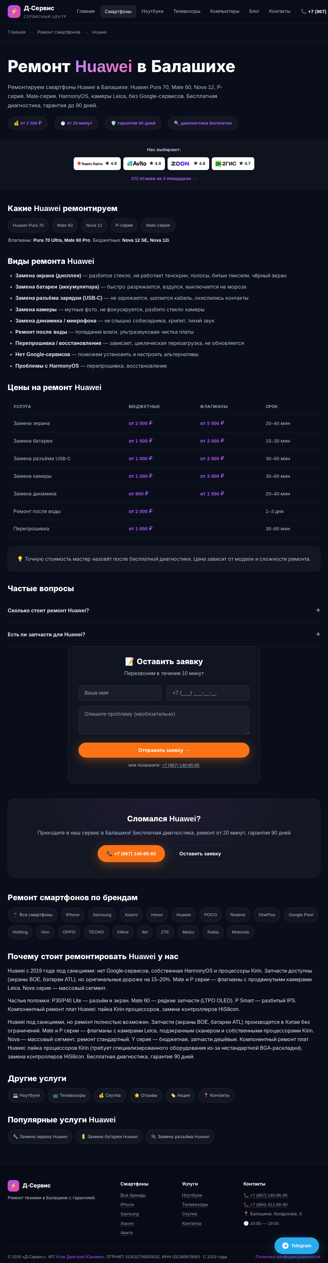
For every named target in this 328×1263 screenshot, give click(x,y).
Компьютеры (225, 11)
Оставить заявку (200, 855)
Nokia (270, 929)
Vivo (88, 929)
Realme (253, 913)
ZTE (219, 929)
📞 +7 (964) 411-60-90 (265, 1199)
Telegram (296, 1244)
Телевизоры (187, 11)
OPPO (114, 929)
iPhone (76, 913)
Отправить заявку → (164, 751)
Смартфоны (118, 11)
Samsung (107, 913)
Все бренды (133, 1190)
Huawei (195, 913)
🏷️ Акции (189, 1091)
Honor (166, 913)
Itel (196, 929)
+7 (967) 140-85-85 (181, 766)
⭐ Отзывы (152, 1091)
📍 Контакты (228, 1091)
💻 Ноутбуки (27, 1091)
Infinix (172, 929)
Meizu (244, 929)
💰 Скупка (115, 1091)
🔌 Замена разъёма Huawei (185, 1132)
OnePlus (284, 913)
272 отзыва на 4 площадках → (164, 178)
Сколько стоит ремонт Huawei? (48, 609)
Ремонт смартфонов (58, 32)
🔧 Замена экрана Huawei (41, 1132)
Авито (126, 1227)
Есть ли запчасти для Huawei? (47, 633)
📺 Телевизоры (72, 1091)
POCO (223, 913)
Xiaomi (138, 913)
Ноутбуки (153, 11)
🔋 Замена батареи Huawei (112, 1132)
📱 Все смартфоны (34, 913)
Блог (254, 11)
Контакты (280, 11)
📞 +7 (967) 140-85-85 (131, 855)
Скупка (189, 1208)
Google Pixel (26, 929)
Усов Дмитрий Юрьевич (80, 1251)
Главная (86, 11)
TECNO (143, 929)
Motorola (299, 929)
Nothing (61, 929)
